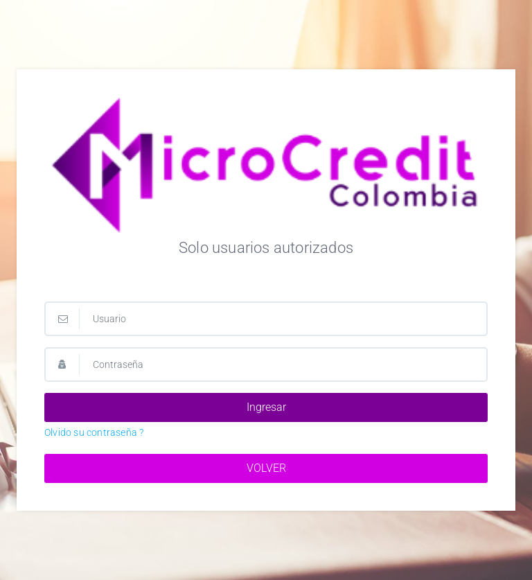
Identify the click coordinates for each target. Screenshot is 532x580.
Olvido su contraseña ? (93, 432)
